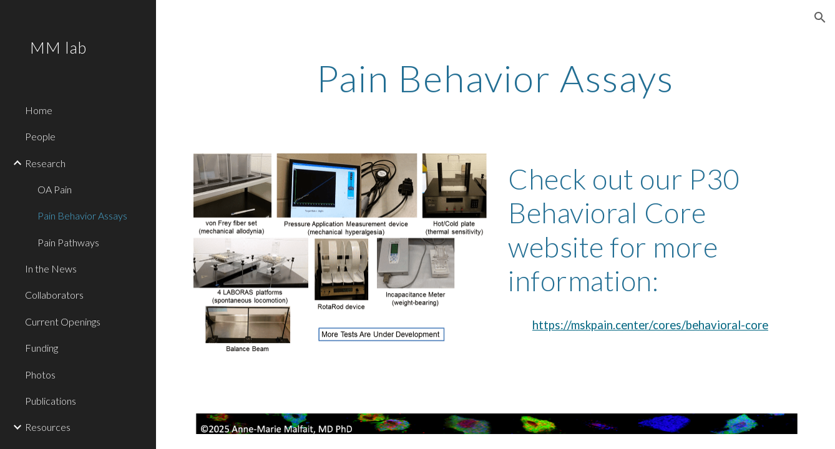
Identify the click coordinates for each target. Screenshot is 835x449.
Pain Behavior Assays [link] (82, 215)
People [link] (40, 136)
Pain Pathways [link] (68, 242)
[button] (820, 17)
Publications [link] (50, 401)
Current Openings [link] (62, 321)
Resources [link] (48, 427)
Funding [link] (41, 348)
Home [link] (38, 110)
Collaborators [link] (54, 295)
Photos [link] (40, 374)
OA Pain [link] (54, 189)
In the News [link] (51, 268)
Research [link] (45, 163)
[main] (496, 78)
